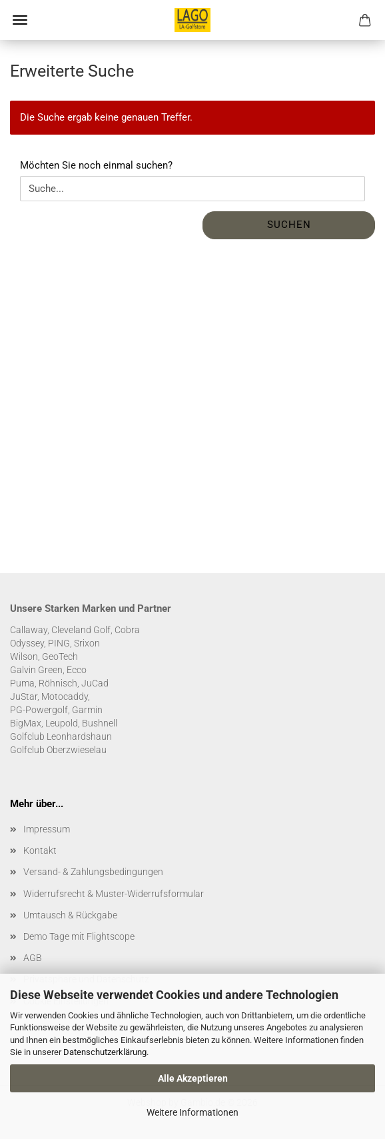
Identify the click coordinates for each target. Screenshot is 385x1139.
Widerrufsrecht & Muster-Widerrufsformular (113, 893)
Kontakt (40, 850)
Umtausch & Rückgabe (70, 915)
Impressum (46, 829)
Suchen (289, 225)
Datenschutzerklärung (105, 1052)
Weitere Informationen (192, 1112)
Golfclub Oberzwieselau (58, 749)
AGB (32, 957)
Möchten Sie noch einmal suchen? (96, 165)
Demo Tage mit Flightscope (79, 936)
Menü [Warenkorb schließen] (20, 20)
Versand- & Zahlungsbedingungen (93, 871)
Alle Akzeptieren (193, 1078)
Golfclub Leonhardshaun (61, 736)
